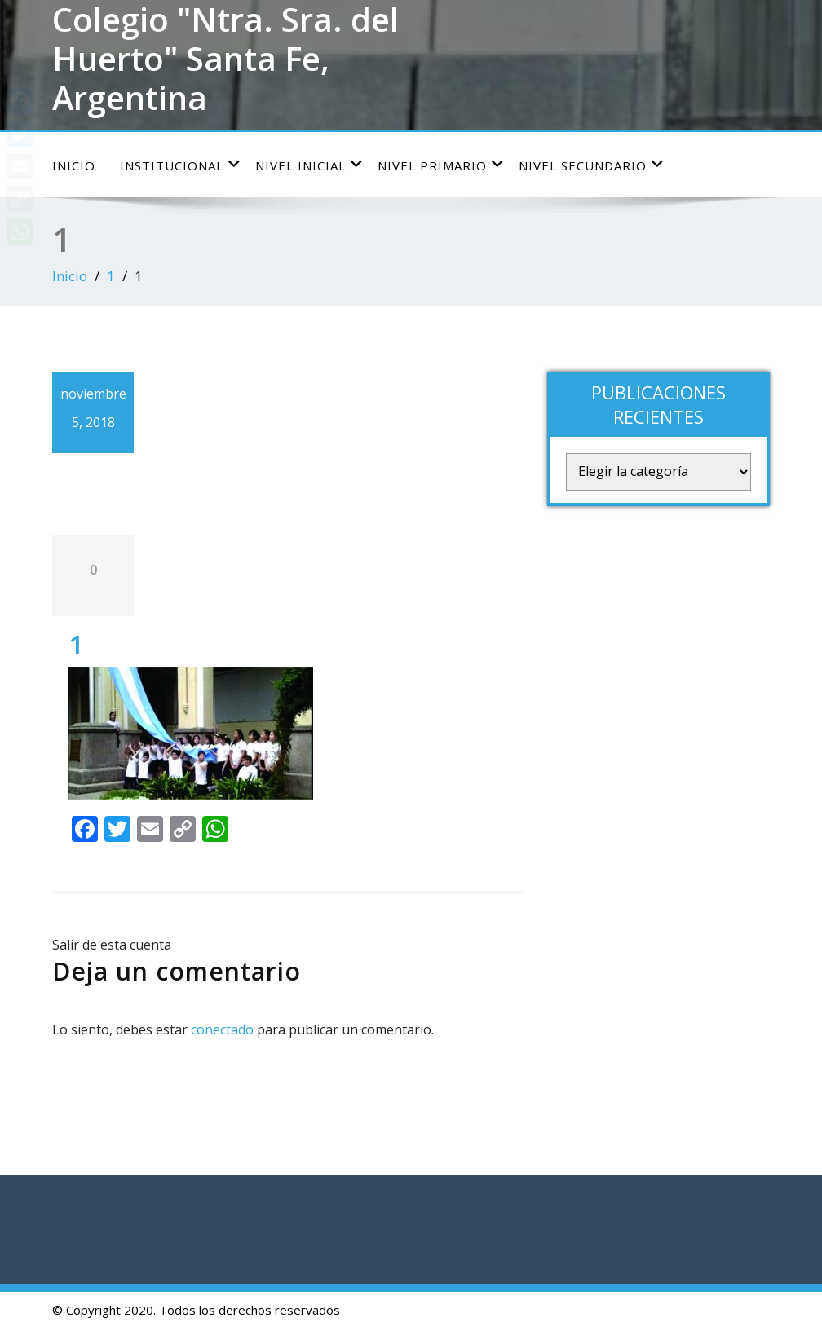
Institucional (180, 165)
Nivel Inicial (309, 165)
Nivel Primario (441, 165)
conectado (222, 1029)
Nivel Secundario (592, 165)
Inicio (73, 165)
